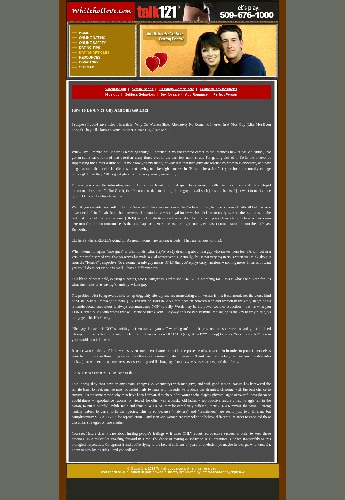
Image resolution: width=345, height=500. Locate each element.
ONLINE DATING (92, 38)
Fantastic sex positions (218, 89)
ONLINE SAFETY (92, 42)
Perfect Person (225, 94)
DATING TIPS (89, 47)
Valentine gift (115, 89)
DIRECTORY (89, 62)
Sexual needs (142, 89)
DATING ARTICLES (94, 52)
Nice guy (112, 94)
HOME (84, 33)
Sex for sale (170, 94)
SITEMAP (86, 67)
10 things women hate (176, 89)
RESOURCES (89, 57)
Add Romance (196, 94)
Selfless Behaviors (140, 94)
